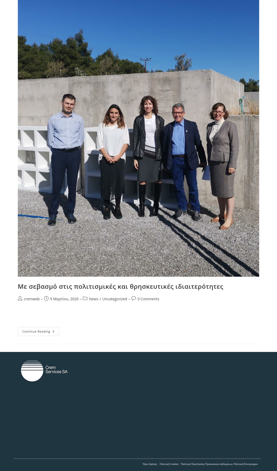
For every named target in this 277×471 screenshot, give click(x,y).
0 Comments (148, 298)
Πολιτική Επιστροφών (246, 464)
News (93, 298)
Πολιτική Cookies (169, 464)
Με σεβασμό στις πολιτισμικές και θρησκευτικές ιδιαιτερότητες (120, 286)
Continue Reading (40, 332)
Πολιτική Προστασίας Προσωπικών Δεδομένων (207, 464)
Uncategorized (114, 298)
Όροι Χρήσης (150, 464)
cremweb (32, 298)
